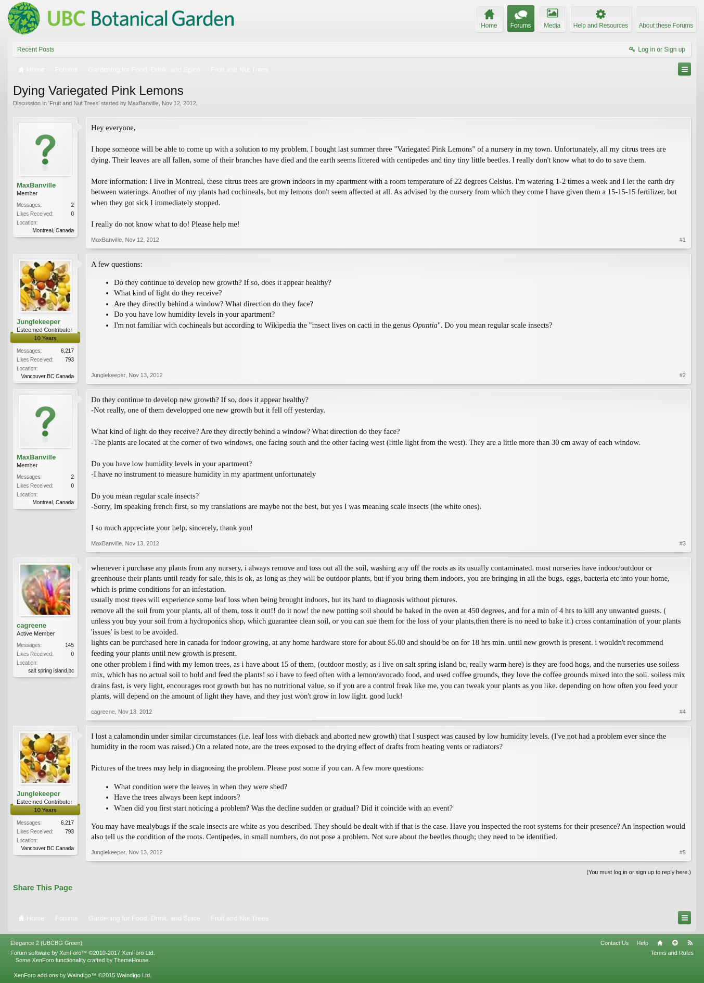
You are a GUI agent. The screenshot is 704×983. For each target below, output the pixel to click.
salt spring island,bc (51, 671)
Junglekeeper (38, 322)
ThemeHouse (131, 960)
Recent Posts (35, 49)
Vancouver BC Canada (47, 376)
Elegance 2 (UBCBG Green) (46, 943)
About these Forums (666, 25)
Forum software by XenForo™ (82, 953)
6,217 (67, 351)
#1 (683, 240)
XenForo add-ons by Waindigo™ (55, 975)
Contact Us (614, 943)
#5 (683, 852)
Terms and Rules (672, 953)
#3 (683, 543)
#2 (683, 375)
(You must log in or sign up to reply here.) (638, 872)
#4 (683, 711)
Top (675, 943)
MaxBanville (143, 103)
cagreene (31, 625)
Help (642, 943)
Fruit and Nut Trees (73, 103)
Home (659, 943)
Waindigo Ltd (133, 975)
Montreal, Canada (53, 230)
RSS (690, 943)
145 (69, 645)
